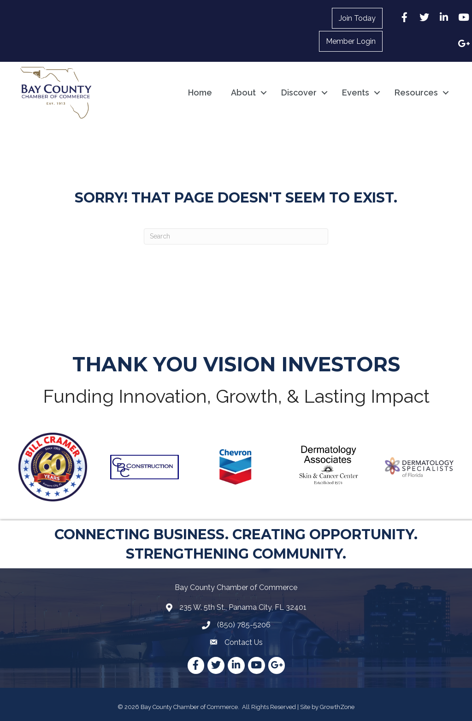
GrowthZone (337, 706)
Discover (299, 92)
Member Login (351, 41)
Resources (416, 92)
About (243, 92)
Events (355, 92)
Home (200, 92)
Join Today (357, 18)
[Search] (236, 236)
